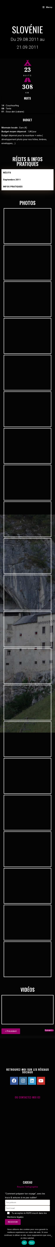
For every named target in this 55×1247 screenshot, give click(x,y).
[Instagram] (23, 1081)
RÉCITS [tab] (7, 172)
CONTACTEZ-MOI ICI (29, 1097)
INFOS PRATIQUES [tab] (13, 186)
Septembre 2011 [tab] (12, 179)
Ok (24, 1243)
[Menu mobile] (47, 7)
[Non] (51, 1236)
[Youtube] (41, 1081)
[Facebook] (14, 1081)
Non (32, 1243)
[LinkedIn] (32, 1081)
